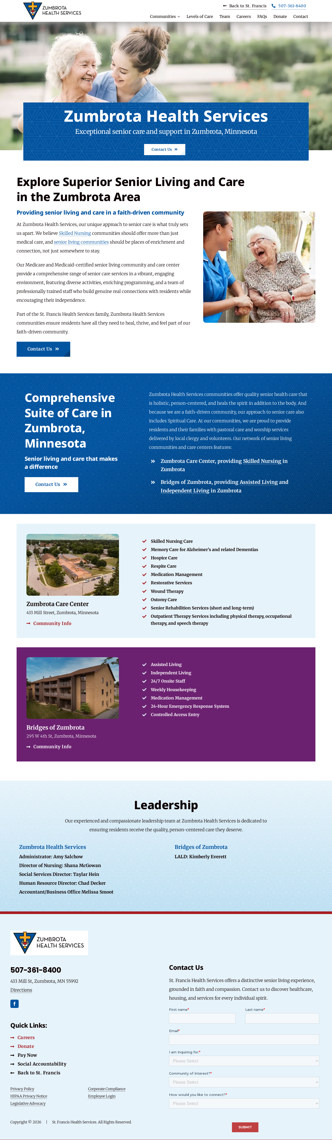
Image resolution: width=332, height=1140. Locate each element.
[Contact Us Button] (164, 149)
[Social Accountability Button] (38, 1063)
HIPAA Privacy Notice (28, 1096)
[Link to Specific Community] (166, 704)
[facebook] (14, 1003)
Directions (21, 989)
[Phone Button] (289, 7)
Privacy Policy (22, 1088)
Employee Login (102, 1096)
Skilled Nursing (75, 233)
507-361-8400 (35, 970)
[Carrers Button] (245, 7)
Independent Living (185, 490)
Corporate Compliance (106, 1088)
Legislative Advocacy (28, 1103)
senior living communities (81, 242)
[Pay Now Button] (23, 1054)
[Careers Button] (22, 1037)
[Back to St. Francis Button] (35, 1072)
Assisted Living (259, 482)
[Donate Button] (22, 1046)
